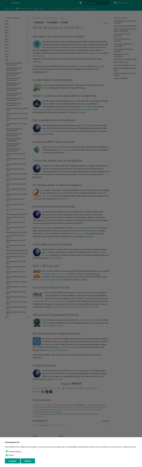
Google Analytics (14, 451)
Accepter (12, 461)
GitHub (11, 455)
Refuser (28, 461)
